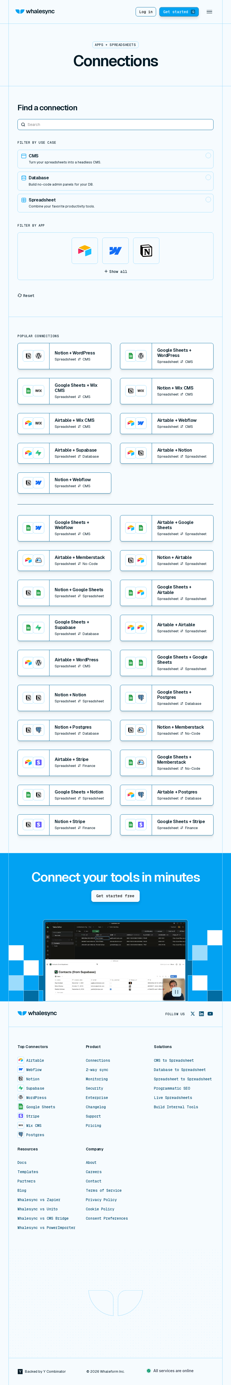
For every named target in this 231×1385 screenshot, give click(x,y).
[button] (209, 12)
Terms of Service (104, 1190)
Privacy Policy (101, 1200)
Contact (93, 1181)
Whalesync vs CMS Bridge (43, 1218)
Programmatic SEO (172, 1088)
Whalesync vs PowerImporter (46, 1227)
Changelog (96, 1107)
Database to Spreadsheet (180, 1069)
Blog (21, 1190)
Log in (146, 12)
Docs (22, 1162)
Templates (27, 1172)
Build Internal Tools (176, 1107)
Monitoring (97, 1079)
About (91, 1162)
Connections (98, 1060)
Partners (26, 1181)
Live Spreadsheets (173, 1097)
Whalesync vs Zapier (38, 1200)
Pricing (93, 1125)
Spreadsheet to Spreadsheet (183, 1079)
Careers (94, 1172)
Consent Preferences (107, 1218)
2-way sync (97, 1069)
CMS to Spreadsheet (174, 1060)
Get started (179, 12)
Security (94, 1088)
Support (93, 1116)
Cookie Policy (100, 1209)
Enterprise (97, 1097)
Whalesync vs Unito (37, 1209)
